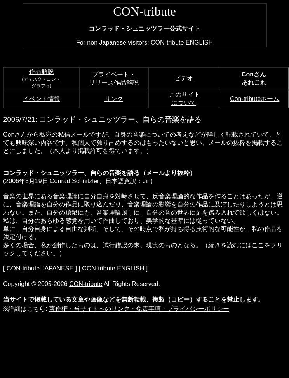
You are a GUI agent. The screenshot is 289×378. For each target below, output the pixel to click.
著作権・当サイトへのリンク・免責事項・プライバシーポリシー (139, 308)
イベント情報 (41, 98)
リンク (113, 98)
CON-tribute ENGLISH (182, 42)
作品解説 (41, 71)
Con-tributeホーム (254, 98)
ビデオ (183, 78)
